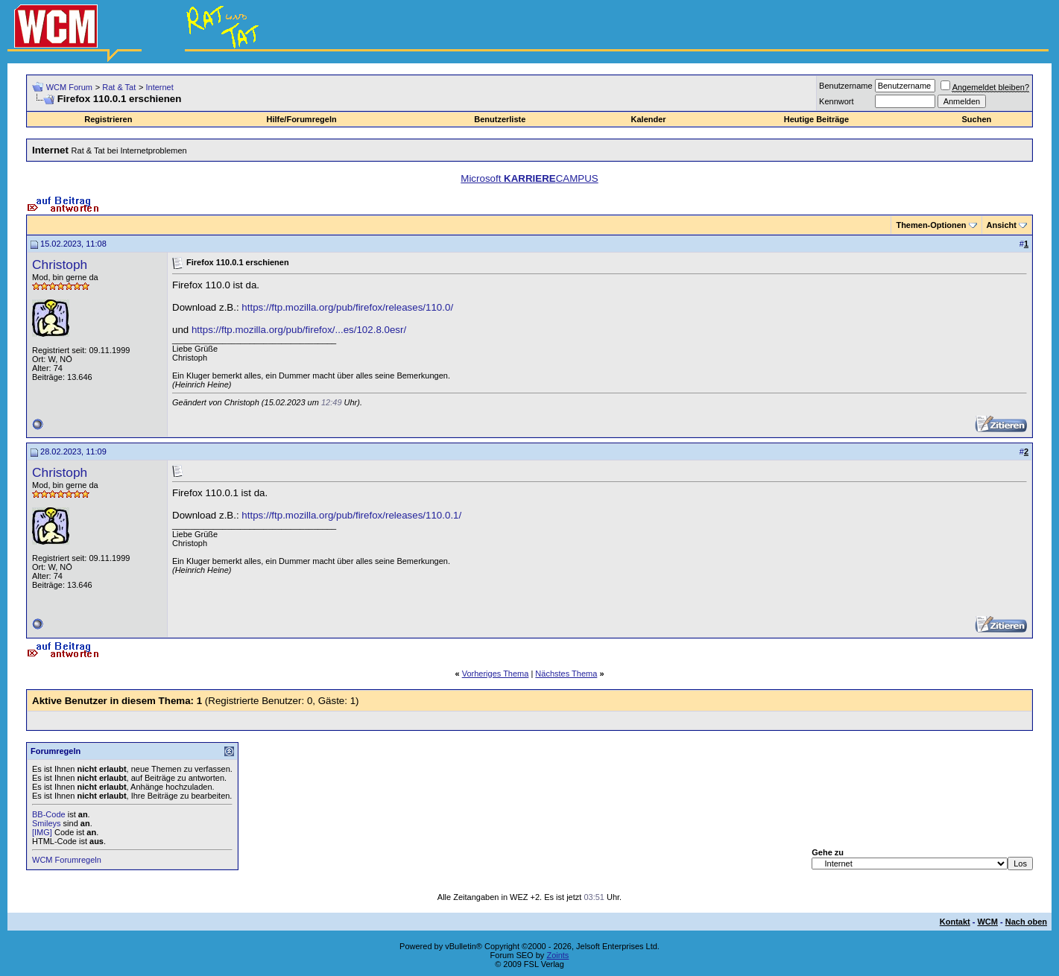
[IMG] (42, 832)
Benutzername (846, 85)
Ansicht (1002, 225)
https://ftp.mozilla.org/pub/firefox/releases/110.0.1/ (351, 515)
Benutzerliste (499, 119)
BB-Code (49, 814)
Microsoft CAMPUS (529, 178)
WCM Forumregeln (66, 859)
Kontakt (955, 921)
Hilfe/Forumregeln (302, 119)
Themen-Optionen (931, 225)
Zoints (557, 955)
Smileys (46, 823)
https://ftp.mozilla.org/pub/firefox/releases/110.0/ (347, 307)
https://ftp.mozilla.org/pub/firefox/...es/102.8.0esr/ (299, 329)
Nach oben (1026, 921)
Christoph (59, 264)
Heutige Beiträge (816, 119)
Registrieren (108, 119)
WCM (987, 921)
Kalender (648, 119)
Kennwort (836, 101)
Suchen (977, 119)
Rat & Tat (119, 87)
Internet (159, 87)
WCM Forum (69, 87)
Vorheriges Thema (495, 673)
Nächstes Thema (566, 673)
